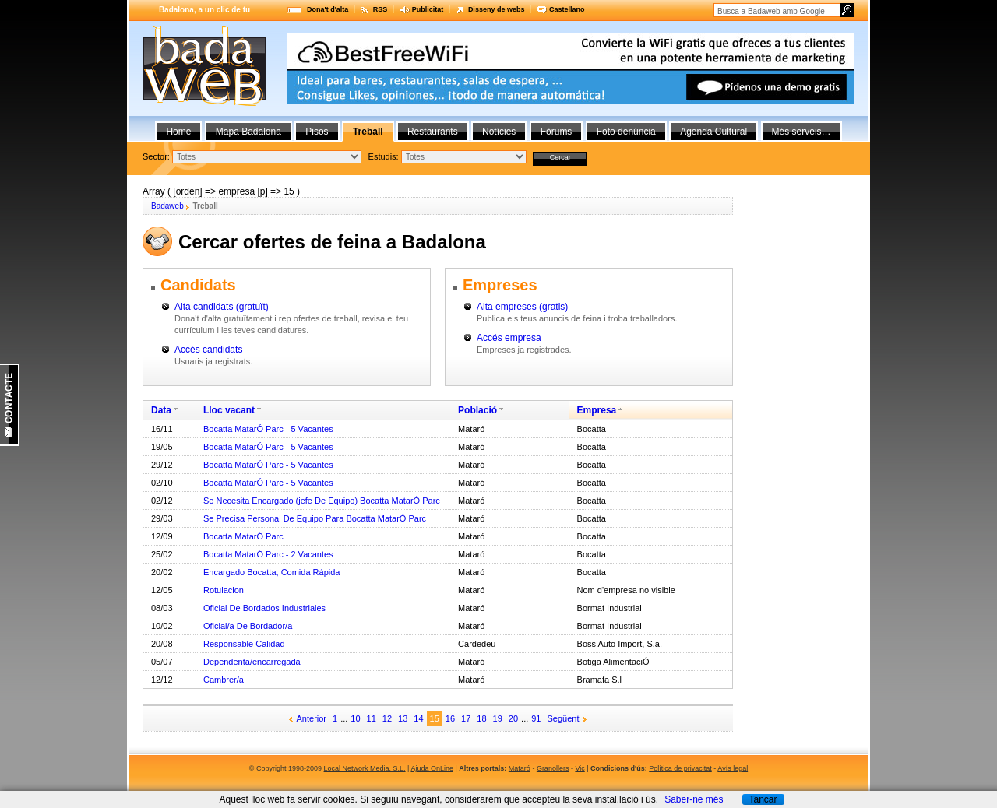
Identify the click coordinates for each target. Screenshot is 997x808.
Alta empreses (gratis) (522, 306)
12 (387, 718)
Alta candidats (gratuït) (221, 306)
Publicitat (428, 9)
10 (355, 718)
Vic (579, 768)
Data (161, 410)
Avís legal (732, 768)
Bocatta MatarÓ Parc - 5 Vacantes (268, 429)
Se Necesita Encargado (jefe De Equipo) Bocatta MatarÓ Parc (321, 500)
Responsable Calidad (244, 643)
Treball (368, 131)
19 (497, 718)
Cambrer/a (223, 679)
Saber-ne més (693, 799)
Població (477, 410)
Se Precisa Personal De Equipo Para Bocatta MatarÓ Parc (314, 518)
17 (465, 718)
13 (402, 718)
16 (450, 718)
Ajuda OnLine (431, 768)
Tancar (763, 799)
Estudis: (383, 156)
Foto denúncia (626, 131)
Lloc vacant (229, 410)
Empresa (597, 410)
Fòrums (556, 131)
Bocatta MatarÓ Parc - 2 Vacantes (268, 554)
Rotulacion (223, 590)
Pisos (316, 131)
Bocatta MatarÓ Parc (243, 536)
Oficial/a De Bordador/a (247, 626)
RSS (380, 9)
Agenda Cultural (713, 131)
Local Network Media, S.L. (365, 768)
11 (371, 718)
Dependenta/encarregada (252, 661)
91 (536, 718)
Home (178, 131)
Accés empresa (509, 337)
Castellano (567, 9)
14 (418, 718)
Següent (564, 718)
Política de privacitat (680, 768)
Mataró (519, 768)
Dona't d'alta (327, 9)
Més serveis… (801, 131)
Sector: (156, 156)
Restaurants (432, 131)
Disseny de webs (496, 9)
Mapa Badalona (248, 131)
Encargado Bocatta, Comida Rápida (271, 572)
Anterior (312, 718)
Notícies (499, 131)
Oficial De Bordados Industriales (264, 608)
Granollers (553, 768)
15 (434, 718)
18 (481, 718)
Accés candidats (208, 349)
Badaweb (167, 206)
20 (513, 718)
